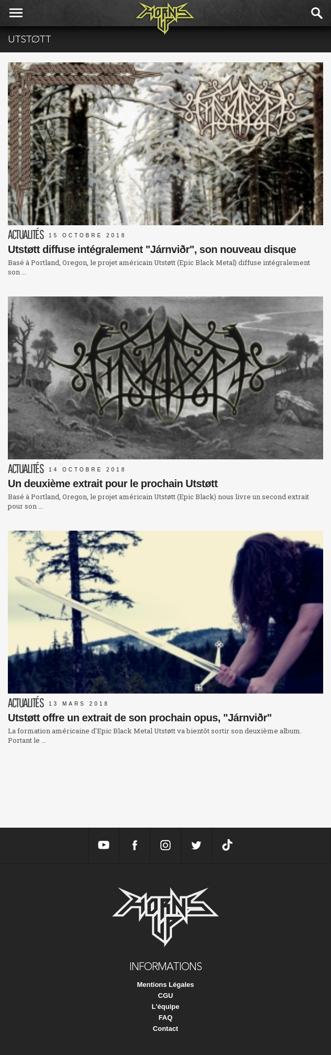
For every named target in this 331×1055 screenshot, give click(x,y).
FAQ (166, 1017)
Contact (165, 1028)
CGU (165, 995)
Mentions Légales (165, 984)
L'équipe (166, 1006)
